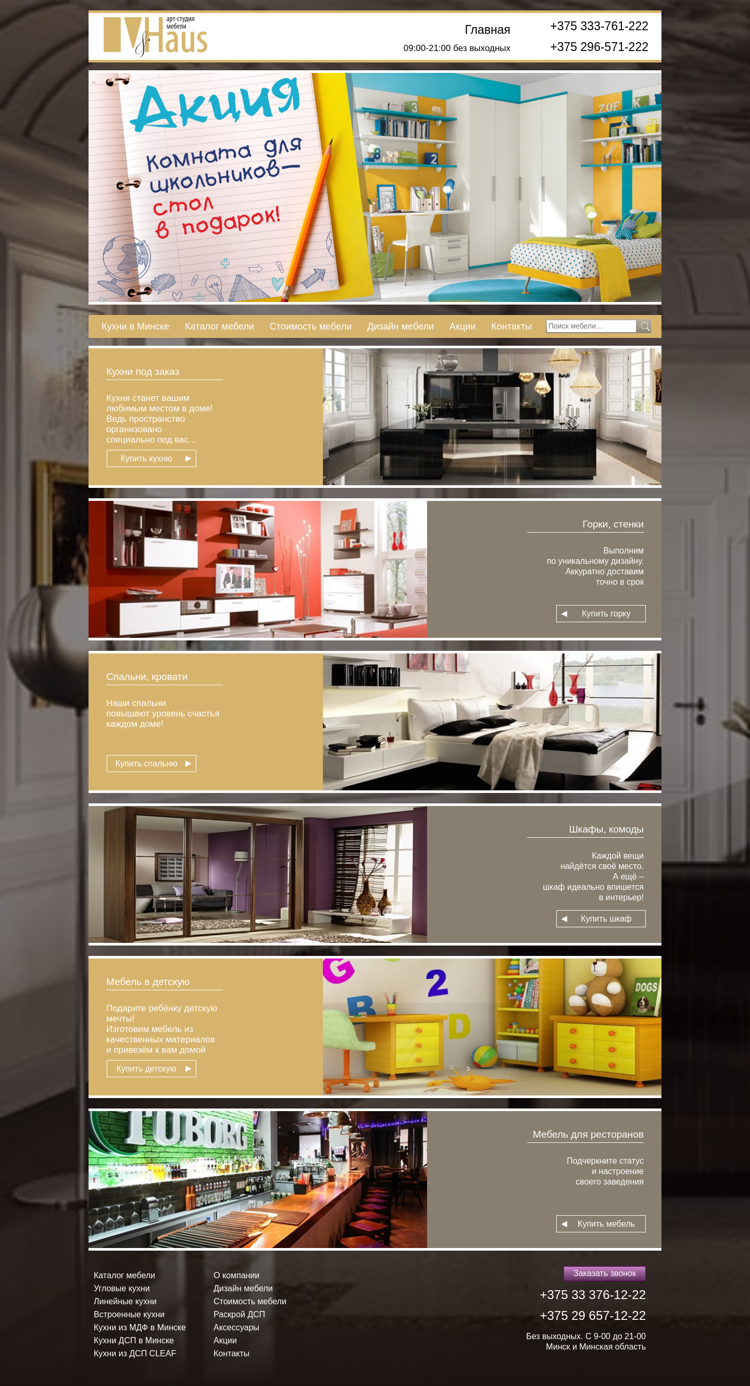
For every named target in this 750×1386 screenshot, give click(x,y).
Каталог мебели (219, 326)
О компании (236, 1275)
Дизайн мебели (400, 326)
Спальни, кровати (147, 676)
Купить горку (606, 613)
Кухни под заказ (142, 371)
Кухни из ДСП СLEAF (135, 1353)
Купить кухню (146, 458)
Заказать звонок (604, 1273)
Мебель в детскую (148, 981)
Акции (462, 326)
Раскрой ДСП (239, 1314)
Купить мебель (606, 1223)
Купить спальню (146, 763)
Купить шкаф (606, 918)
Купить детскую (146, 1068)
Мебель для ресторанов (588, 1134)
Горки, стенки (613, 524)
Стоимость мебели (311, 326)
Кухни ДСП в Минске (134, 1340)
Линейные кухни (125, 1301)
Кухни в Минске (135, 326)
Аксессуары (236, 1327)
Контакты (511, 326)
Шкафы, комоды (606, 829)
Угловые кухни (122, 1288)
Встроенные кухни (129, 1314)
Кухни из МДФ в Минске (140, 1327)
